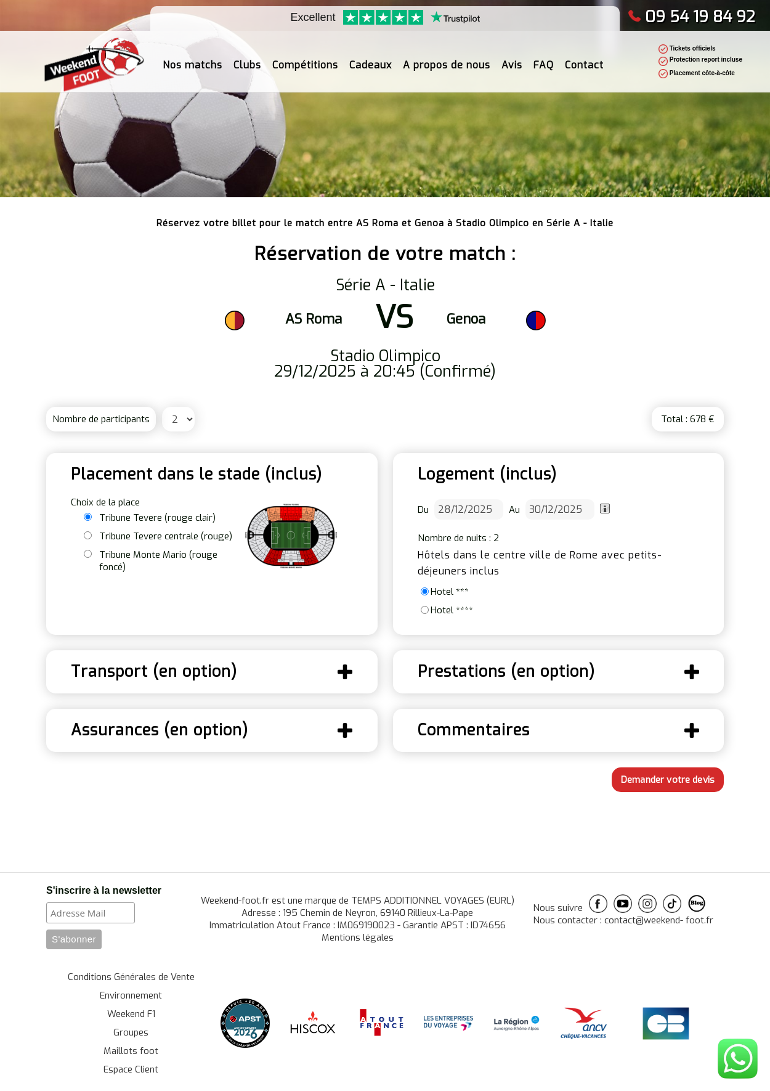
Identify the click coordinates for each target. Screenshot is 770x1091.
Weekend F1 (131, 1014)
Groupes (130, 1032)
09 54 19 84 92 (691, 17)
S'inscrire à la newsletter (103, 890)
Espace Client (130, 1069)
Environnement (131, 995)
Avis (511, 58)
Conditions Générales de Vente (131, 977)
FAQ (543, 58)
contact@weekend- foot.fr (658, 920)
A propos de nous (446, 58)
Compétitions (305, 58)
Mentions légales (358, 937)
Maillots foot (130, 1051)
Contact (584, 58)
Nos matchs (192, 58)
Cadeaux (370, 58)
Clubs (247, 58)
